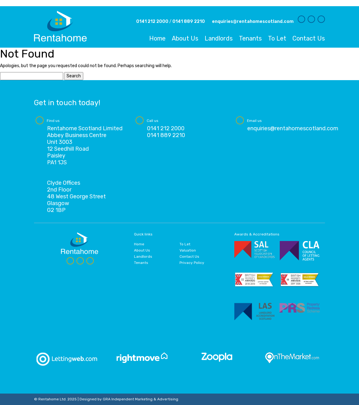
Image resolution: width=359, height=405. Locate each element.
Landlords (219, 38)
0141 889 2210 (188, 21)
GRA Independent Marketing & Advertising (140, 399)
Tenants (250, 38)
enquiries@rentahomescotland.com (253, 21)
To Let (277, 38)
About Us (185, 38)
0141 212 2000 (152, 21)
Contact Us (308, 38)
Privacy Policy (192, 263)
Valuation (188, 250)
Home (157, 38)
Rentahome (60, 26)
